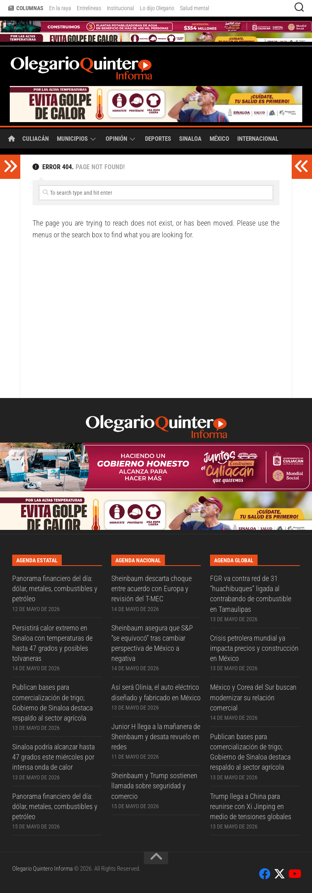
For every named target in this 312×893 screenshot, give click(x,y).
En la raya (60, 8)
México (219, 138)
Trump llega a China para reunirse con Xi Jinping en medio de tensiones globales (250, 806)
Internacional (257, 138)
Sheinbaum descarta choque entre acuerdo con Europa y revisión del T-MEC (151, 588)
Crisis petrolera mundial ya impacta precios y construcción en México (254, 648)
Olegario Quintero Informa (42, 868)
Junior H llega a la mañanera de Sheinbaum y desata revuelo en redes (155, 736)
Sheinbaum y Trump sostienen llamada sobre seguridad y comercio (154, 785)
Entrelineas (89, 8)
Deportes (158, 138)
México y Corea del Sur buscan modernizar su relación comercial (253, 697)
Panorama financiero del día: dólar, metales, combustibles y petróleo (55, 588)
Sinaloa (190, 138)
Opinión (116, 138)
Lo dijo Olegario (157, 8)
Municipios (72, 138)
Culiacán (35, 138)
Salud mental (194, 8)
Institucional (120, 8)
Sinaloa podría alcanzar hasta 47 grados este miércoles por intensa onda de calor (53, 756)
